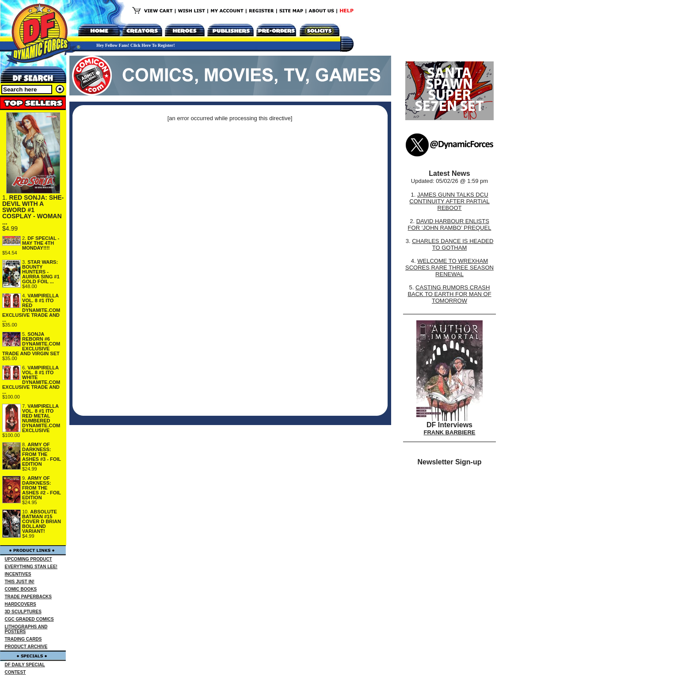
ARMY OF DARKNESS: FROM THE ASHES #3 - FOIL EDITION (41, 454)
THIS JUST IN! (19, 581)
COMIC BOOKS (21, 589)
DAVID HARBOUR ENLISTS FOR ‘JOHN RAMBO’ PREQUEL (449, 224)
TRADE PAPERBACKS (28, 596)
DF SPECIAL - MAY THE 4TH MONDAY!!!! (40, 243)
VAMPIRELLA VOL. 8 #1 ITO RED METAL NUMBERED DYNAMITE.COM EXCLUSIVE (41, 418)
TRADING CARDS (23, 639)
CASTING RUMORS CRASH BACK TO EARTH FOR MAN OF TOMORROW (449, 294)
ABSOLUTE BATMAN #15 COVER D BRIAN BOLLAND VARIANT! (41, 521)
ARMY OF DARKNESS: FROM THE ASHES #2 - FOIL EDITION (41, 487)
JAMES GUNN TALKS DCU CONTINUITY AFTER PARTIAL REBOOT (449, 201)
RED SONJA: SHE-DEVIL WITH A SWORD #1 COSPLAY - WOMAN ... (33, 210)
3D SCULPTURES (23, 611)
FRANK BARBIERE (450, 432)
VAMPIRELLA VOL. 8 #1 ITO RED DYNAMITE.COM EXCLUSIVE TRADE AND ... (31, 308)
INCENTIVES (18, 574)
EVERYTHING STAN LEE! (31, 566)
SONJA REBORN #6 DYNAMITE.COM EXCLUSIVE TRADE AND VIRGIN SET (31, 343)
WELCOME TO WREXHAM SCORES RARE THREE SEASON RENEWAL (449, 267)
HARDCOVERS (20, 604)
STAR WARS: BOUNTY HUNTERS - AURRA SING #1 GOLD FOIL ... (41, 271)
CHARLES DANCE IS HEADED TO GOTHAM (452, 244)
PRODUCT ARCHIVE (26, 646)
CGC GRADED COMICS (29, 619)
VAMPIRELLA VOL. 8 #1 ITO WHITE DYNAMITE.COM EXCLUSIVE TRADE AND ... (31, 380)
